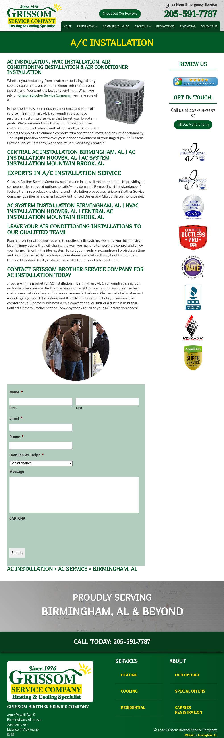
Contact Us (209, 26)
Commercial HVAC (116, 26)
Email (15, 418)
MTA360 (189, 735)
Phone (16, 437)
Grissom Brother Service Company (44, 95)
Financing (187, 26)
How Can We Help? (26, 455)
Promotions (165, 26)
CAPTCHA (17, 519)
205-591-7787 (190, 13)
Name (16, 392)
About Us (142, 26)
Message (16, 472)
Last (79, 408)
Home (68, 26)
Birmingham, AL (207, 735)
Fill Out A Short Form (193, 124)
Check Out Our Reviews (120, 14)
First (13, 408)
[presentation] (43, 532)
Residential (87, 26)
